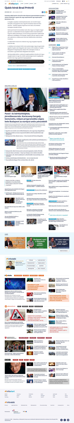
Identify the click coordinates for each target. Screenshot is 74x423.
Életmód (30, 397)
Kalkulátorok (38, 306)
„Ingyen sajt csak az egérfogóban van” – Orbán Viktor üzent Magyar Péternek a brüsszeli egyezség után (59, 106)
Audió (54, 395)
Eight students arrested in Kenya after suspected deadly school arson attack (59, 381)
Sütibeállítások (7, 420)
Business (15, 359)
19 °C (67, 1)
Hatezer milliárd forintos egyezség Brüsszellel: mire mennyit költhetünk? (56, 100)
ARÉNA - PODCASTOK (64, 3)
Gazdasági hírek (60, 405)
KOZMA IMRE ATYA (23, 337)
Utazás (31, 306)
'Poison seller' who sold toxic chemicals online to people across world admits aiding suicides (15, 377)
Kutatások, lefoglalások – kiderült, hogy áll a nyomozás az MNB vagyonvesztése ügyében (44, 176)
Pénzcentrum (18, 275)
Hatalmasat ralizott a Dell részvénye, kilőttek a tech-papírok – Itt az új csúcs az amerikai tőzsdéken (14, 292)
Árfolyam (25, 275)
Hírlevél (66, 395)
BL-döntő (26, 3)
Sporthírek (52, 405)
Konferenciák (33, 275)
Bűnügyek (42, 395)
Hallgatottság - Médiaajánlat (18, 419)
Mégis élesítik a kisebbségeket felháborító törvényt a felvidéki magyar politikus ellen (57, 220)
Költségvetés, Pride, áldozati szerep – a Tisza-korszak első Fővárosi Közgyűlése (24, 136)
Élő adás (31, 260)
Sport (21, 359)
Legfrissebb (55, 394)
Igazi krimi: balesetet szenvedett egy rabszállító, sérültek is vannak (36, 205)
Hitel (19, 306)
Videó (54, 397)
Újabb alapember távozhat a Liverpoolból (58, 206)
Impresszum (27, 419)
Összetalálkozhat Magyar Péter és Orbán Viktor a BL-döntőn (20, 160)
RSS (56, 419)
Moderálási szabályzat (45, 419)
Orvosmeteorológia (43, 405)
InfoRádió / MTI (8, 12)
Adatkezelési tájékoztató (35, 419)
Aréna (68, 405)
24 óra (22, 3)
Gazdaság (6, 397)
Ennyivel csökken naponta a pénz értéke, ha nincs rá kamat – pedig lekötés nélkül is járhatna (59, 181)
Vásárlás (25, 306)
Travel (26, 359)
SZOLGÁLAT (33, 337)
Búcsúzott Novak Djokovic (41, 190)
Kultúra (18, 395)
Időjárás (66, 397)
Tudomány (19, 394)
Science (32, 359)
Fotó (66, 394)
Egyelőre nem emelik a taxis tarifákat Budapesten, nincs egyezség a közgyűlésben (25, 131)
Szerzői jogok (52, 419)
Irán (35, 3)
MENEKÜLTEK (41, 337)
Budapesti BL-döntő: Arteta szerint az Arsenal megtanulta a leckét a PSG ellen (24, 151)
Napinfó (42, 397)
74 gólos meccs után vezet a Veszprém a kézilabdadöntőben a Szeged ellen (60, 176)
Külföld (6, 395)
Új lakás (41, 275)
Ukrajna (31, 3)
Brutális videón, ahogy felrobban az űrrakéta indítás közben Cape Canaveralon (27, 175)
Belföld (6, 394)
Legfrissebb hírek (14, 405)
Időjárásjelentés (33, 405)
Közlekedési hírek (24, 405)
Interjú (30, 395)
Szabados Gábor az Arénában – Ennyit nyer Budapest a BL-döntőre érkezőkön (24, 153)
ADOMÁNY (48, 337)
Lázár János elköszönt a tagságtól (59, 215)
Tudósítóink (31, 394)
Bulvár (14, 65)
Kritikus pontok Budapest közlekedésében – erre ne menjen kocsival (22, 158)
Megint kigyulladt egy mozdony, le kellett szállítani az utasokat (59, 118)
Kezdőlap (10, 65)
